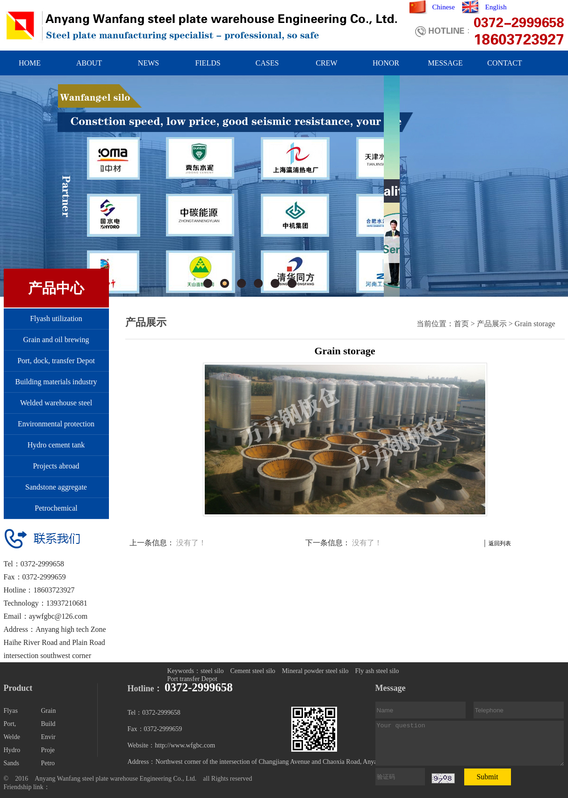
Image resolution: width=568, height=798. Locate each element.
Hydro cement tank (56, 445)
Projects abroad (56, 466)
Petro (48, 763)
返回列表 (500, 543)
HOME (30, 63)
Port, (10, 723)
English (496, 7)
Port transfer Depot (192, 678)
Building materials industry (56, 382)
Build (48, 723)
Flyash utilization (56, 318)
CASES (267, 63)
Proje (48, 750)
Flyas (11, 710)
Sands (11, 763)
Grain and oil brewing (56, 340)
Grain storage (535, 324)
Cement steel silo (252, 670)
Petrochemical (56, 508)
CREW (326, 63)
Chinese (443, 7)
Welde (12, 736)
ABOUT (89, 63)
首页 (461, 324)
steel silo (212, 670)
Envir (48, 736)
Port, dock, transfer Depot (56, 361)
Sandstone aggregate (56, 487)
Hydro (12, 750)
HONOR (386, 63)
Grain (48, 710)
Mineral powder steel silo (315, 670)
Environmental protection (56, 424)
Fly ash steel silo (377, 670)
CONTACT (504, 63)
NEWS (148, 63)
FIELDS (207, 63)
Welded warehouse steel (56, 403)
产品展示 (492, 324)
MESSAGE (445, 63)
